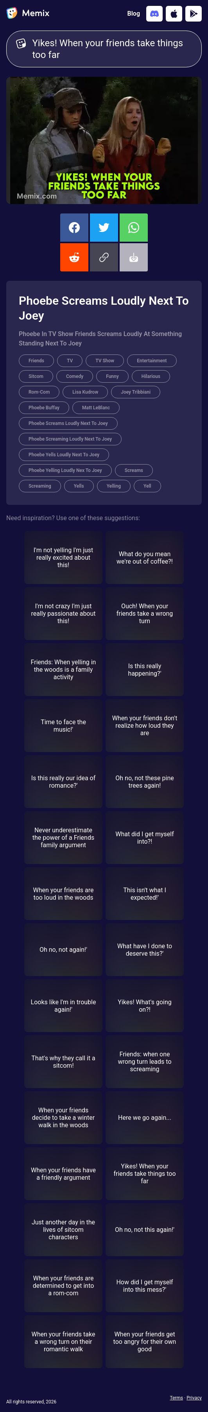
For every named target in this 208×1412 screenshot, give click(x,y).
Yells (79, 486)
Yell (147, 486)
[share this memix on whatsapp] (134, 227)
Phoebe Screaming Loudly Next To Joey (70, 439)
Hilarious (151, 376)
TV (70, 360)
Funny (112, 376)
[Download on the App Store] (174, 14)
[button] (104, 257)
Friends (36, 360)
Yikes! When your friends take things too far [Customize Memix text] (112, 49)
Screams (134, 470)
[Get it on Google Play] (193, 14)
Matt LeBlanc (96, 407)
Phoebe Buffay (44, 407)
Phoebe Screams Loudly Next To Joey (68, 423)
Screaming (40, 486)
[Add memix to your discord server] (154, 14)
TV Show (104, 360)
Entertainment (152, 360)
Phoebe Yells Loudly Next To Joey (64, 454)
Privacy (194, 1398)
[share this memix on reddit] (74, 257)
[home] (27, 13)
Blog (133, 13)
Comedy (74, 376)
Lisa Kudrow (85, 392)
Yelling (114, 486)
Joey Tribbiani (136, 392)
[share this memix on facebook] (74, 227)
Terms (176, 1398)
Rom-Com (39, 392)
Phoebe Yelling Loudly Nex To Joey (65, 470)
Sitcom (36, 376)
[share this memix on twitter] (104, 227)
